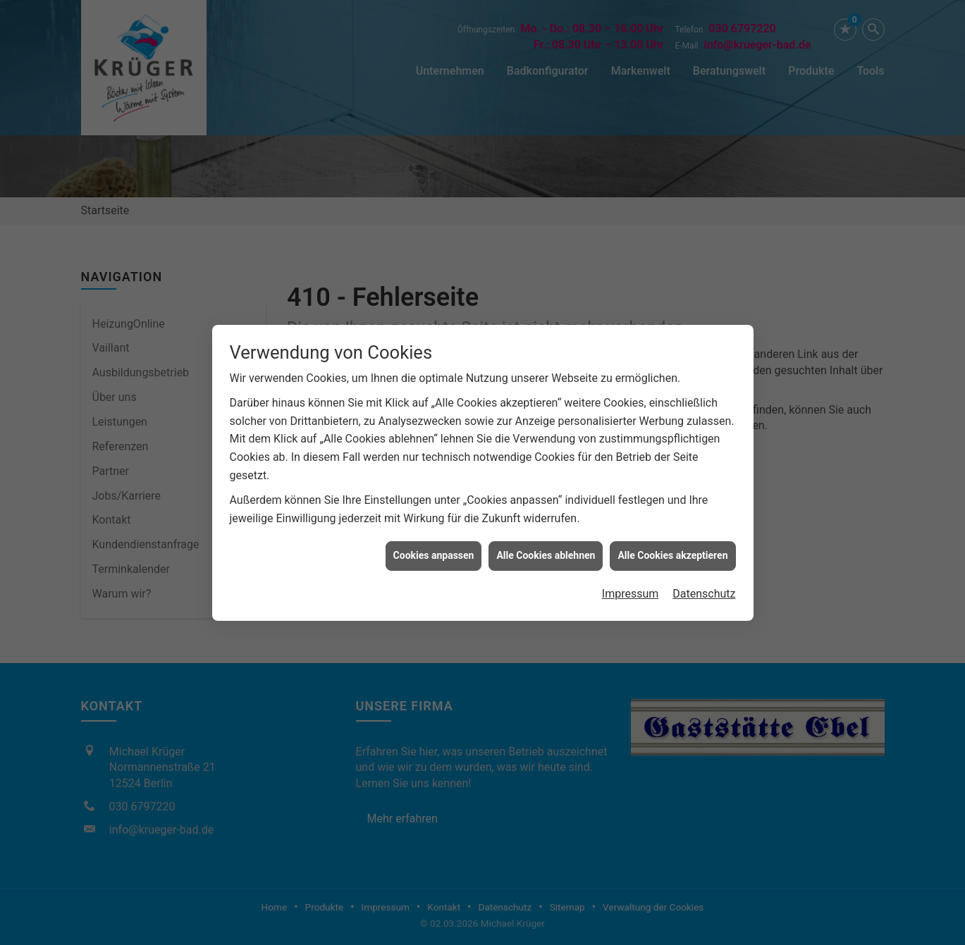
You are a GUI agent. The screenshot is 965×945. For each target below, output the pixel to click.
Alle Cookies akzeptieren (672, 549)
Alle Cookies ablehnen (545, 549)
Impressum (630, 588)
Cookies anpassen (433, 549)
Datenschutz (703, 588)
